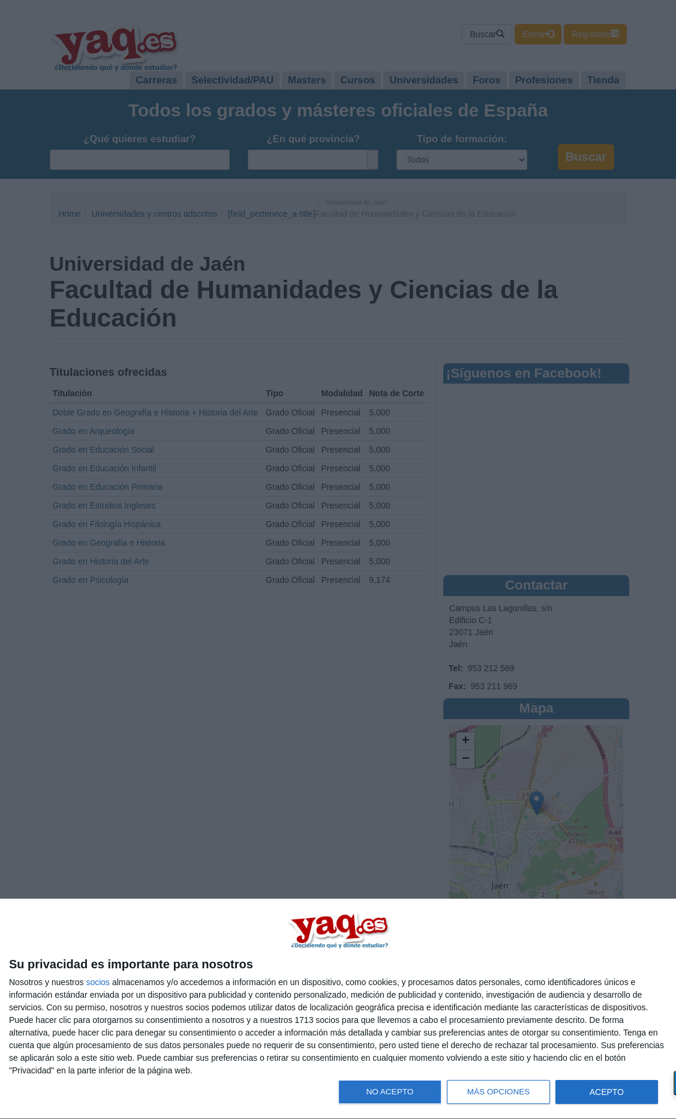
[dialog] (338, 1009)
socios (98, 982)
